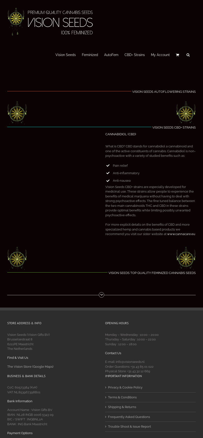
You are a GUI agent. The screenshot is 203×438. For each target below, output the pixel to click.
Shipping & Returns (122, 407)
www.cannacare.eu (181, 234)
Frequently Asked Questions (129, 417)
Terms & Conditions (122, 397)
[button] (188, 54)
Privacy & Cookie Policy (125, 387)
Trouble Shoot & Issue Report (129, 426)
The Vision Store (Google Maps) (30, 366)
